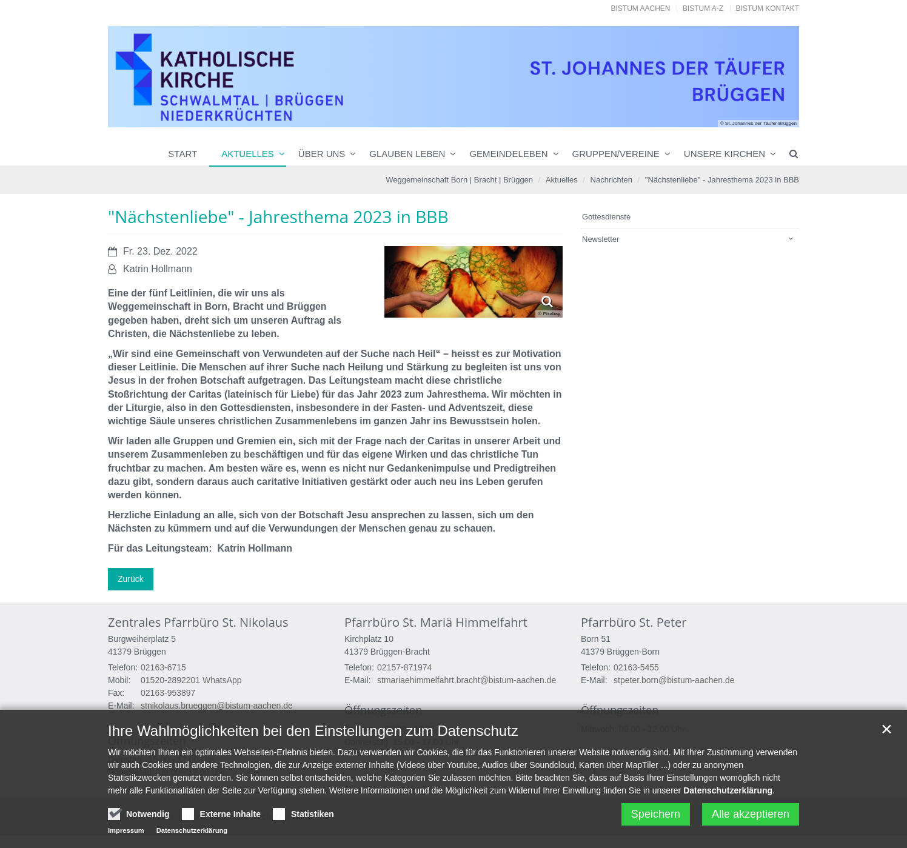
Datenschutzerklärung (727, 798)
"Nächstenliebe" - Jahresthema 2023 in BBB (722, 179)
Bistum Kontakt (767, 8)
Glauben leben (407, 154)
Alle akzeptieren (750, 821)
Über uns (322, 154)
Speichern (655, 821)
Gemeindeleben (508, 154)
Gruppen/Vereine (616, 154)
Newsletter (600, 239)
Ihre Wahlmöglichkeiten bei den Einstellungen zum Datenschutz (313, 738)
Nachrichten (611, 179)
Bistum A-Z (703, 8)
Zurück (131, 579)
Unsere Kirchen (724, 154)
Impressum (126, 837)
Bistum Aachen (641, 8)
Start (182, 154)
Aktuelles (247, 154)
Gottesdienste (606, 216)
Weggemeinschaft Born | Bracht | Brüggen (459, 179)
